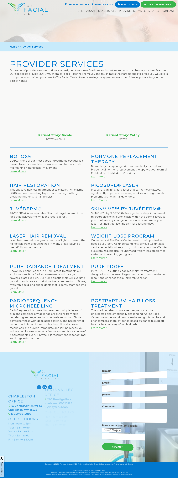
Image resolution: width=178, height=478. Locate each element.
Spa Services (107, 11)
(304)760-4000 (20, 404)
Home (80, 11)
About (91, 11)
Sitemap (130, 464)
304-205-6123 (127, 4)
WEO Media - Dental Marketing (83, 464)
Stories (154, 11)
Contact (168, 11)
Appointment (158, 4)
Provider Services (132, 11)
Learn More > (18, 171)
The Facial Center (65, 464)
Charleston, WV (77, 4)
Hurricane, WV (102, 4)
